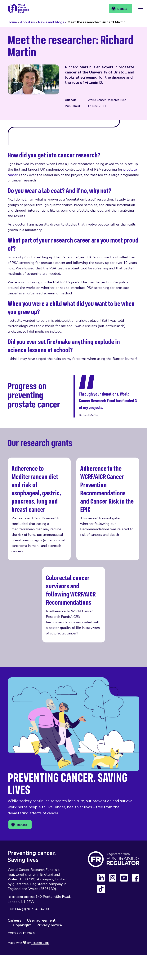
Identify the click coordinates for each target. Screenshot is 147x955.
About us (27, 22)
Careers (14, 920)
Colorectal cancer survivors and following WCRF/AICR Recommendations (73, 604)
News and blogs (51, 22)
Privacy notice (49, 925)
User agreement (41, 920)
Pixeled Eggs (40, 943)
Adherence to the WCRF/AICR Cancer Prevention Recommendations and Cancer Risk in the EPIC (107, 509)
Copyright (22, 925)
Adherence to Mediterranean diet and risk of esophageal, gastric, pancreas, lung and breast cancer (39, 509)
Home (12, 22)
